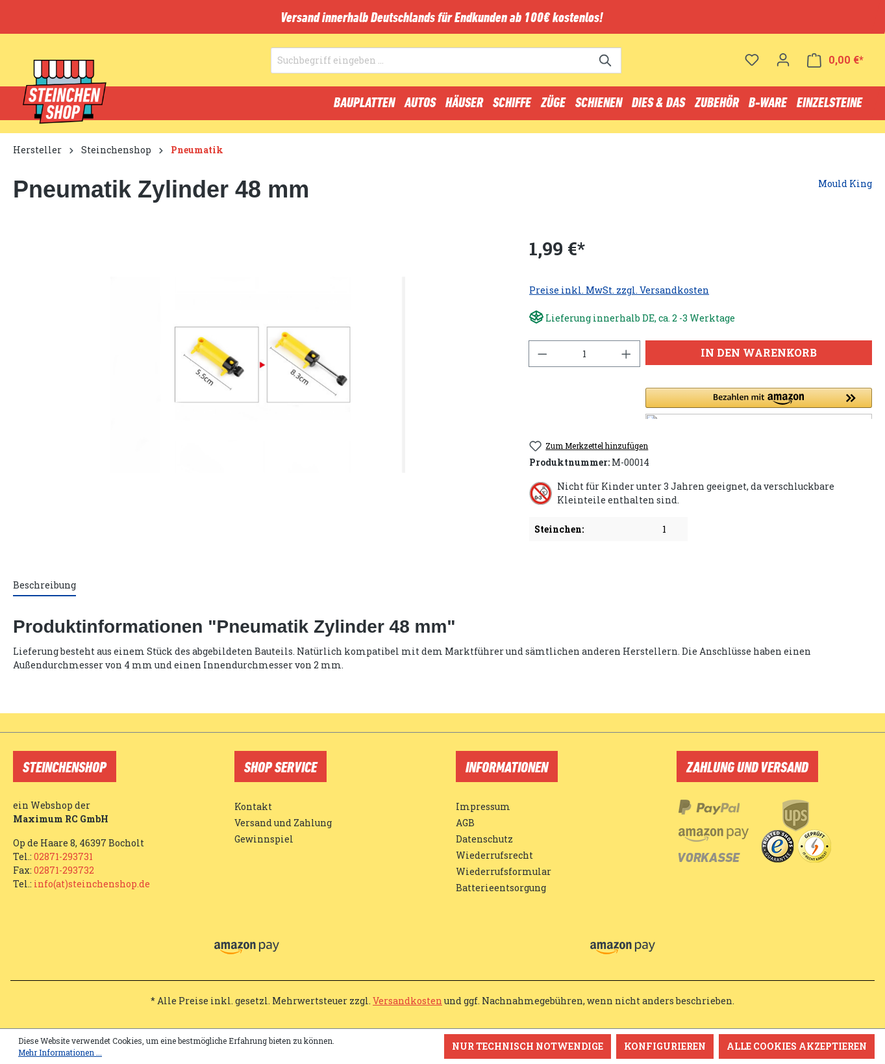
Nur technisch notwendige (527, 1046)
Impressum (483, 806)
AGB (465, 823)
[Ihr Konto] (783, 68)
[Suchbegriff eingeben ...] (431, 69)
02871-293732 (64, 870)
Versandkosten (407, 1000)
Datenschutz (484, 839)
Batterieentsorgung (501, 887)
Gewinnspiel (263, 839)
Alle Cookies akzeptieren (797, 1046)
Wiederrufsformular (503, 871)
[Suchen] (606, 69)
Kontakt (253, 806)
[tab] (44, 591)
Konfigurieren (665, 1046)
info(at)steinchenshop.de (92, 884)
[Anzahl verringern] (542, 359)
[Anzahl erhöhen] (626, 359)
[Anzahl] (584, 359)
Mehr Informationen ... (60, 1052)
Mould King (845, 189)
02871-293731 (63, 856)
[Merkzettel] (751, 68)
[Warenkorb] (835, 68)
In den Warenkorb (759, 358)
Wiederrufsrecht (494, 855)
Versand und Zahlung (283, 823)
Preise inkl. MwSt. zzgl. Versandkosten (619, 296)
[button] (758, 409)
